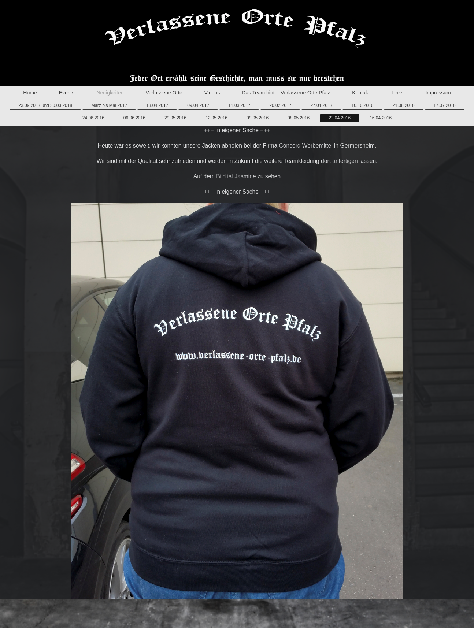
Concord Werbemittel (306, 145)
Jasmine (245, 176)
